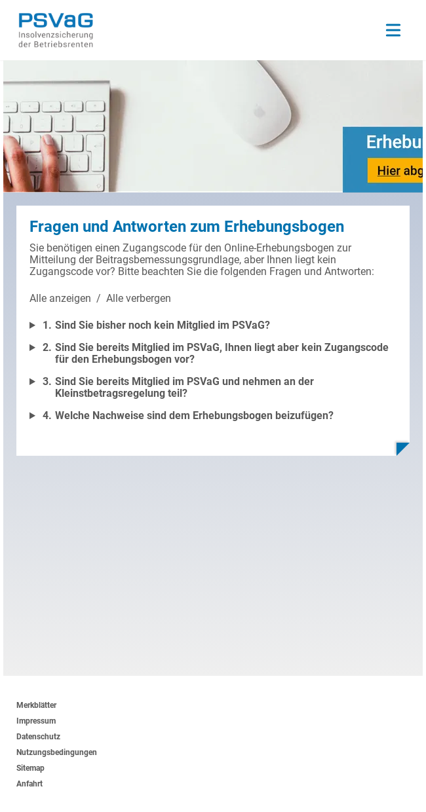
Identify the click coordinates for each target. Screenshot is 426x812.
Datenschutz (38, 736)
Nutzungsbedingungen (56, 752)
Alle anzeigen (60, 298)
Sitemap (30, 768)
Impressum (36, 721)
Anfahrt (29, 783)
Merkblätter (36, 705)
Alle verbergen (138, 298)
